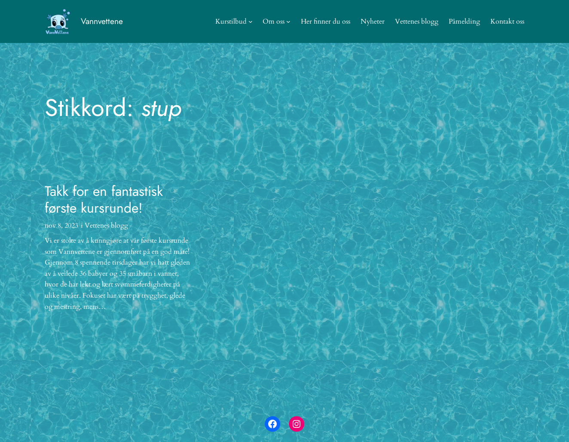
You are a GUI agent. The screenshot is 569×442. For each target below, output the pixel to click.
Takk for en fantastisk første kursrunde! (104, 199)
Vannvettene (102, 21)
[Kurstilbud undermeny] (250, 21)
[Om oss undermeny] (288, 21)
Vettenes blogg (106, 225)
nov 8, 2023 (61, 225)
